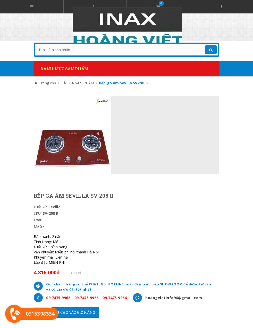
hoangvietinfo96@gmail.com (173, 297)
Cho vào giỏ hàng (75, 312)
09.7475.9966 (58, 297)
